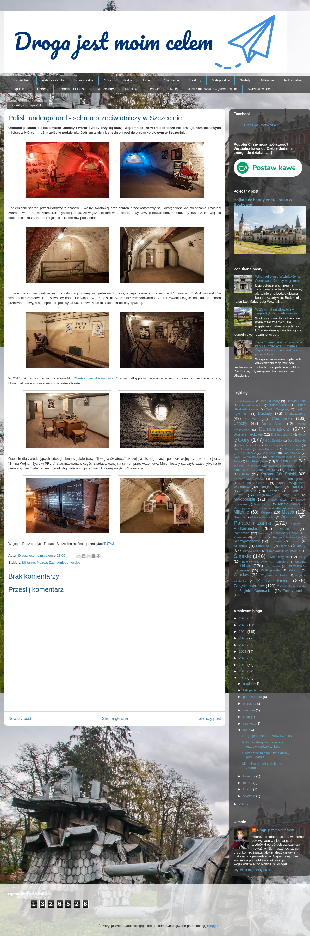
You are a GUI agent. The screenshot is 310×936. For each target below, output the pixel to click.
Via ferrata (273, 566)
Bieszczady (105, 89)
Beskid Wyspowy (277, 409)
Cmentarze (170, 80)
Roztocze (259, 537)
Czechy (42, 89)
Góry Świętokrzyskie (248, 456)
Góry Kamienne (268, 449)
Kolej (174, 89)
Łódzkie (274, 491)
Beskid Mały (270, 401)
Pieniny (295, 523)
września (250, 703)
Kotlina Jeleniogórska (289, 479)
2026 (243, 618)
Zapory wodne (294, 591)
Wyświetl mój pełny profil (252, 870)
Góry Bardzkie (274, 440)
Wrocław (130, 89)
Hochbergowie (257, 461)
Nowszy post (19, 718)
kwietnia (249, 776)
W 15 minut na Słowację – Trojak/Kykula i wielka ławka (276, 311)
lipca (247, 717)
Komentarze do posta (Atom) (124, 732)
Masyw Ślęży (278, 499)
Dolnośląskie (84, 80)
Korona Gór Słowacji (249, 478)
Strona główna (115, 718)
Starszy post (210, 718)
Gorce (302, 434)
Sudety (245, 80)
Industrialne (293, 80)
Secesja (294, 541)
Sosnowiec (264, 546)
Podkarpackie (246, 528)
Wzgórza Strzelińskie (274, 575)
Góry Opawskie (295, 449)
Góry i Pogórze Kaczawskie (282, 445)
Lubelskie (298, 487)
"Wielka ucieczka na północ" (95, 378)
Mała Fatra (291, 495)
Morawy (266, 512)
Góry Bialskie (297, 440)
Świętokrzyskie (258, 89)
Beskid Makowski (244, 401)
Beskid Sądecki (251, 405)
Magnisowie (265, 495)
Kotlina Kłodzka (254, 483)
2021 (243, 651)
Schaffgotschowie (247, 541)
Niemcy (239, 517)
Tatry (302, 557)
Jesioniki (239, 465)
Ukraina (300, 561)
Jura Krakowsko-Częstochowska (212, 89)
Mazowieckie (262, 504)
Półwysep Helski (285, 533)
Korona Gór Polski (72, 89)
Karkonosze (297, 470)
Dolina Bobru (273, 424)
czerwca (249, 723)
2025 (243, 625)
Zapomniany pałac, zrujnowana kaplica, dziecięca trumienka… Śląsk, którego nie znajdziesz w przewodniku (278, 348)
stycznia (249, 796)
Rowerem (240, 537)
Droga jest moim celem (261, 125)
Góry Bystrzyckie (248, 445)
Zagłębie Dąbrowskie (255, 591)
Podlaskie (285, 529)
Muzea (42, 562)
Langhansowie (271, 487)
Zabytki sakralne (249, 586)
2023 (243, 638)
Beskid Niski (296, 401)
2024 (243, 632)
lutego (248, 789)
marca (248, 783)
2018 (243, 671)
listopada (250, 690)
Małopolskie (221, 80)
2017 (243, 678)
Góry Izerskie (243, 449)
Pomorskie (242, 533)
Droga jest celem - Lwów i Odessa (267, 736)
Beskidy (195, 80)
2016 (243, 804)
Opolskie (20, 89)
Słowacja (240, 546)
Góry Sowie (269, 453)
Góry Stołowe (292, 453)
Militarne (267, 80)
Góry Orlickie (247, 453)
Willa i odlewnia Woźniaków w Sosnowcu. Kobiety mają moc (277, 279)
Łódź (295, 491)
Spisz (283, 545)
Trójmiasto (281, 561)
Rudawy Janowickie (286, 537)
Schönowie (276, 541)
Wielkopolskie (270, 570)
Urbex (147, 80)
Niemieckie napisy (263, 517)
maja (247, 730)
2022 (243, 645)
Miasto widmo (289, 504)
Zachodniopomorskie (64, 562)
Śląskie (127, 80)
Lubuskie (249, 491)
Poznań (263, 533)
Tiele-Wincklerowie (254, 561)
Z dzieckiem (23, 80)
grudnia (249, 683)
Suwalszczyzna (252, 550)
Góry (107, 80)
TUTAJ (108, 544)
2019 (243, 665)
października (253, 697)
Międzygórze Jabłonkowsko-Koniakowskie (265, 508)
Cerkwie (153, 89)
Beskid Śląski (277, 405)
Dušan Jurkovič (281, 434)
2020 (243, 658)
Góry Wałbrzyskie (280, 456)
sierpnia (249, 710)
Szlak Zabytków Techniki (283, 550)
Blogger (213, 926)
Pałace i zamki (53, 80)
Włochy (294, 570)
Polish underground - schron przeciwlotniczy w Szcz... (263, 744)
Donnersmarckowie (248, 434)
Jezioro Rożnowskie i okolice (271, 465)
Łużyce (239, 495)
